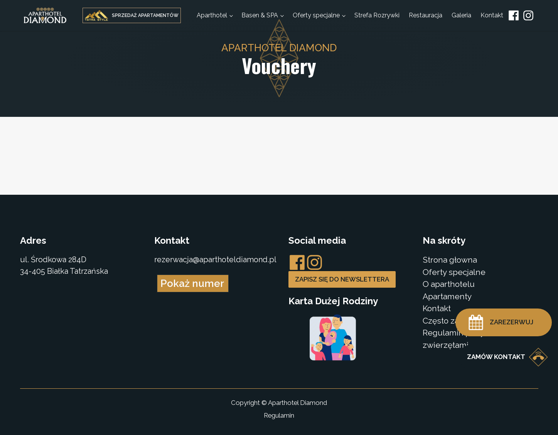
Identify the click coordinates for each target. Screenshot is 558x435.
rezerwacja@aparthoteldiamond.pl (215, 259)
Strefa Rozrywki (377, 15)
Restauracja (425, 15)
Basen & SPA (259, 15)
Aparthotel (212, 15)
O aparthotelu (449, 284)
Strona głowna (450, 260)
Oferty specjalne (316, 15)
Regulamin (279, 415)
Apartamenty (447, 296)
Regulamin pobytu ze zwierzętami (463, 339)
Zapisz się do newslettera (342, 279)
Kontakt (491, 15)
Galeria (461, 15)
